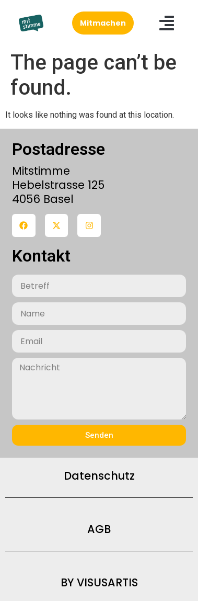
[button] (166, 23)
